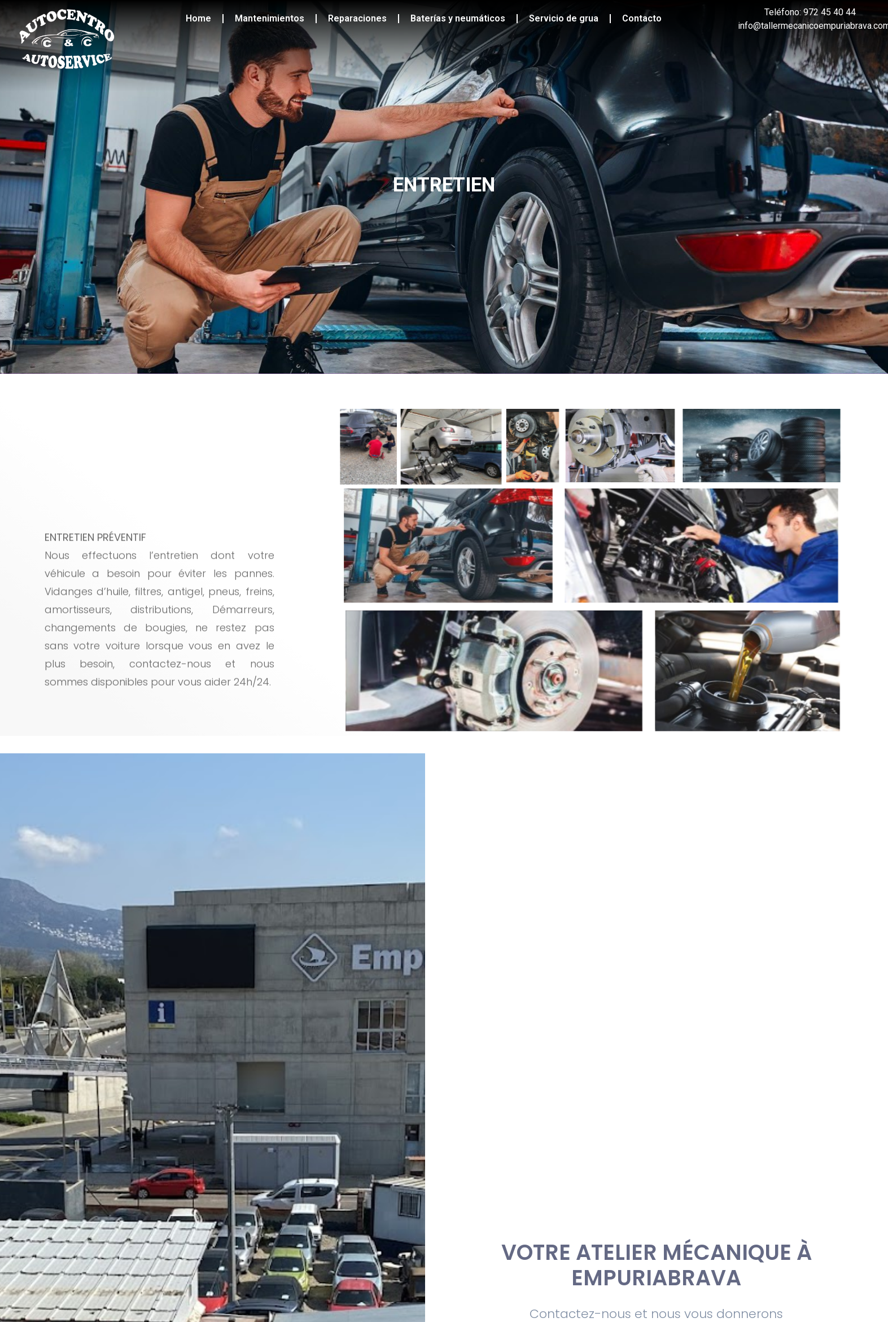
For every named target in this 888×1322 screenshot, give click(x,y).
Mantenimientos (269, 18)
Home (198, 18)
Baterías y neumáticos (457, 18)
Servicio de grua (563, 18)
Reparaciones (357, 18)
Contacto (642, 18)
